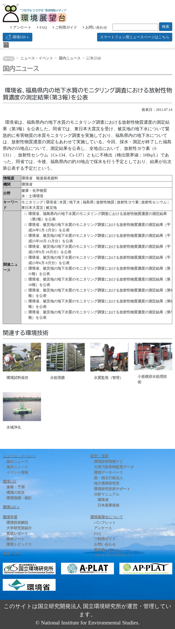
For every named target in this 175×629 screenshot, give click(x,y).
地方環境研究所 (106, 483)
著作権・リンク (106, 550)
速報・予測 (15, 487)
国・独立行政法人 (108, 478)
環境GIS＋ (17, 37)
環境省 (26, 184)
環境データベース (108, 472)
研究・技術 (99, 456)
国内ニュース (70, 58)
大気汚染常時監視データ (114, 467)
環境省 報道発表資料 (39, 178)
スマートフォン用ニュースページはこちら (134, 37)
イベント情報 (17, 472)
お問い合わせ (94, 27)
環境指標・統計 (19, 498)
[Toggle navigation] (6, 44)
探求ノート (15, 539)
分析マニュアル (106, 494)
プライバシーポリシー (112, 555)
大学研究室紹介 (19, 528)
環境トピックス (19, 544)
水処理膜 (57, 378)
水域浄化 (13, 427)
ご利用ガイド (64, 27)
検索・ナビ (12, 553)
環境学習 (10, 517)
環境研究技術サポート (112, 489)
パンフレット (105, 522)
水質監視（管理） (108, 378)
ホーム (8, 58)
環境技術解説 (17, 522)
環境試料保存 (17, 378)
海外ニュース (17, 467)
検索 (165, 26)
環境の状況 (15, 492)
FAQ (42, 27)
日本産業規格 (108, 505)
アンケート (20, 27)
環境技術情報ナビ (108, 461)
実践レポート (17, 533)
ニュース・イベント (36, 58)
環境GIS (9, 481)
